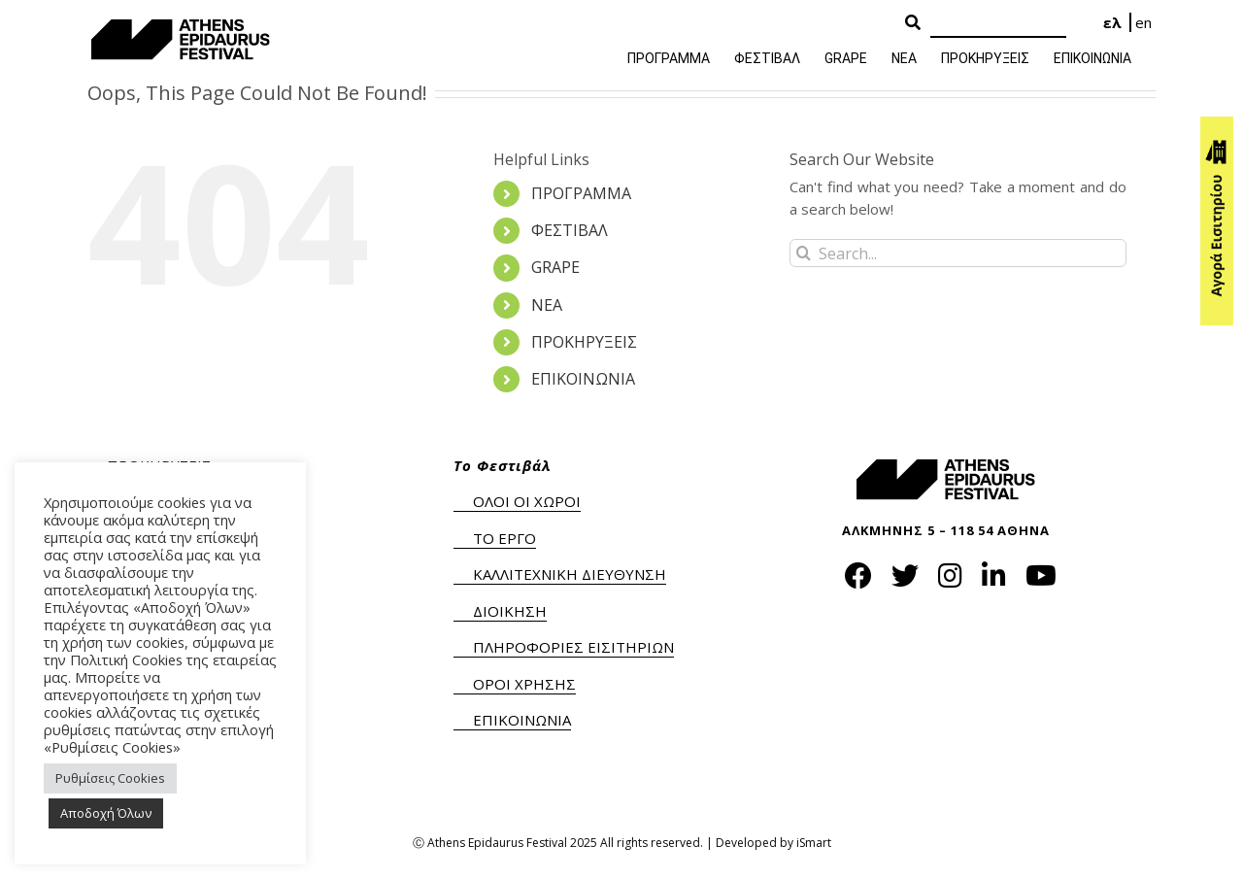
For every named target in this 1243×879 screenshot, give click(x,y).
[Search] (998, 24)
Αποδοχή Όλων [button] (105, 813)
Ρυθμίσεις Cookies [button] (110, 778)
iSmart (813, 842)
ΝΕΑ (546, 305)
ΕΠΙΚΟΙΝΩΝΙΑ (583, 378)
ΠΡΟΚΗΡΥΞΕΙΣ (584, 342)
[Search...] (957, 253)
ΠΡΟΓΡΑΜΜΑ (581, 193)
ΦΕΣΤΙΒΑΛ (569, 230)
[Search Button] (912, 23)
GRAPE (555, 267)
